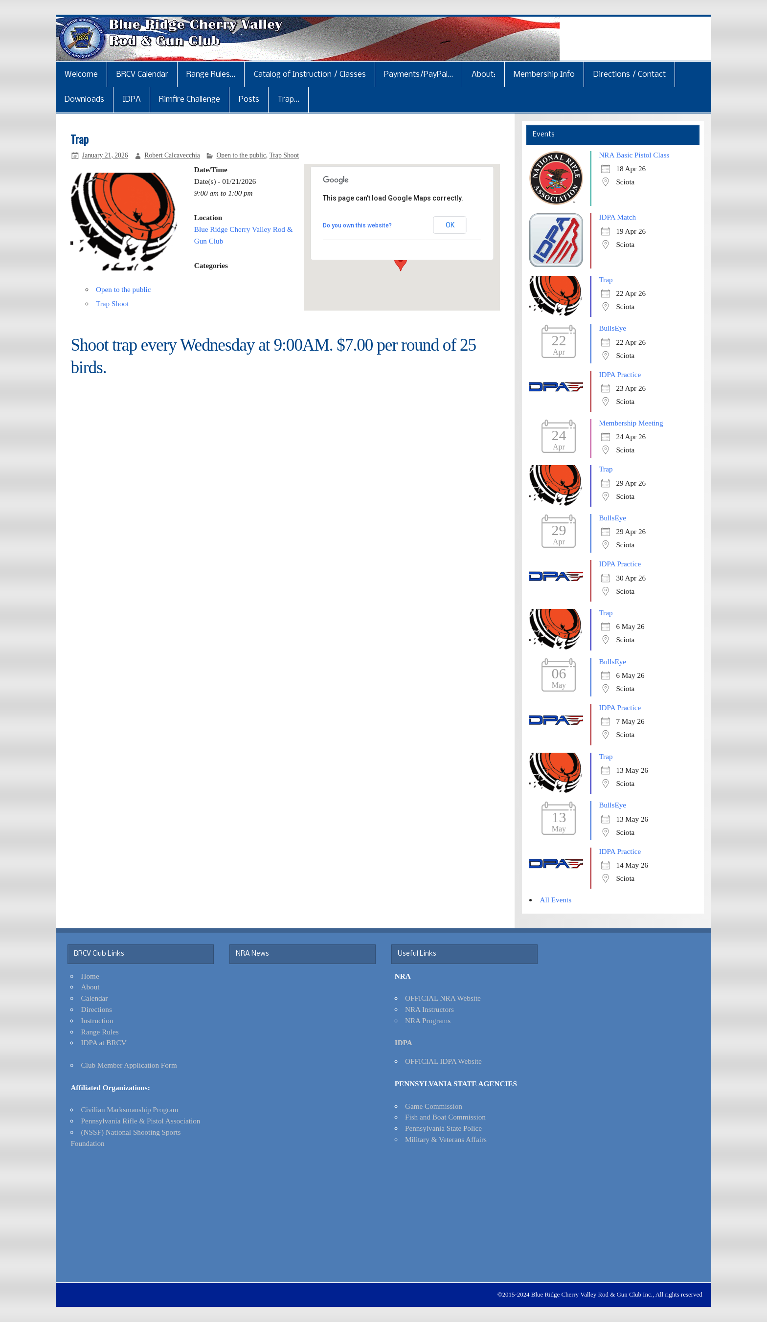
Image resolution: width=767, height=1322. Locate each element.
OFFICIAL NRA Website (443, 998)
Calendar (94, 998)
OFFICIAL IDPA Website (443, 1061)
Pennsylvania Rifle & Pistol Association (141, 1121)
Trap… (288, 99)
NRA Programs (428, 1020)
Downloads (84, 99)
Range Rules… (210, 74)
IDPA (132, 99)
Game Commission (433, 1106)
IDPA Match (617, 217)
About (90, 987)
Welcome (81, 74)
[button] (400, 262)
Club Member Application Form (129, 1065)
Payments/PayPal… (418, 74)
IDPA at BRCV (104, 1042)
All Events (556, 900)
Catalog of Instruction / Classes (310, 74)
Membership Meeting (631, 423)
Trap (605, 279)
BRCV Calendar (142, 74)
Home (90, 976)
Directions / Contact (629, 74)
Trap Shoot (284, 155)
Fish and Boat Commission (445, 1117)
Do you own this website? (357, 225)
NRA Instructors (429, 1009)
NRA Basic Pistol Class (634, 155)
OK (450, 225)
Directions (96, 1009)
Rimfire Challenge (189, 99)
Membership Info (544, 74)
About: (484, 74)
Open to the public (241, 155)
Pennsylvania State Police (443, 1128)
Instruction (97, 1020)
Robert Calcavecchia (172, 155)
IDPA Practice (620, 374)
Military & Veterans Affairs (446, 1139)
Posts (249, 99)
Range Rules (100, 1032)
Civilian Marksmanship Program (130, 1109)
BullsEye (612, 328)
